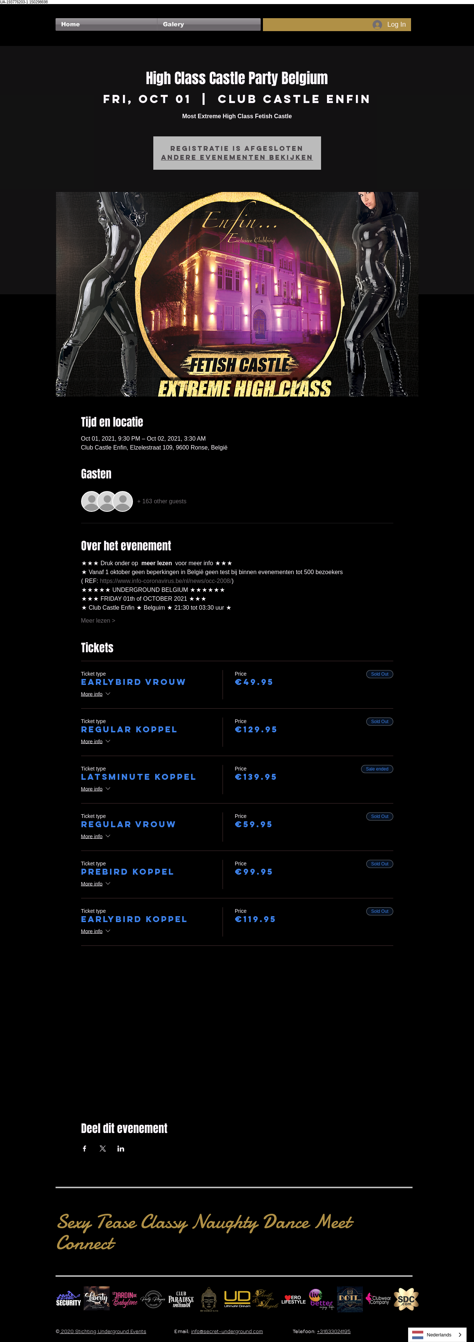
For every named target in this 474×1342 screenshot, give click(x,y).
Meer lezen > (98, 620)
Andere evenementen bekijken (237, 157)
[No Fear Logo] (68, 1299)
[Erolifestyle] (294, 1299)
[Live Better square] (322, 1299)
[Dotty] (350, 1299)
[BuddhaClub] (209, 1299)
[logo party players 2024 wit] (153, 1299)
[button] (209, 24)
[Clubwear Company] (378, 1299)
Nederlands (432, 1335)
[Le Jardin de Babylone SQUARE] (125, 1299)
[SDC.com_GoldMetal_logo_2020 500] (406, 1299)
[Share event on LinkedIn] (120, 1149)
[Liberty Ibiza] (97, 1299)
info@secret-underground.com (227, 1331)
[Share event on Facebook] (84, 1149)
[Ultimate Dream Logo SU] (237, 1299)
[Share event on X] (102, 1149)
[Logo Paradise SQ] (181, 1299)
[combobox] (437, 1335)
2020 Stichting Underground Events (103, 1331)
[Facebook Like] (70, 7)
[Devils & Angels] (265, 1299)
